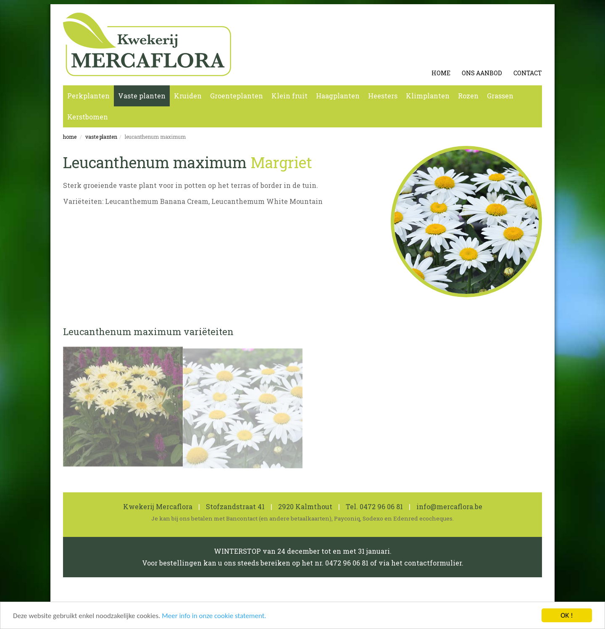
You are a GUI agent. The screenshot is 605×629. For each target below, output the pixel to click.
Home (440, 73)
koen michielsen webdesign (499, 598)
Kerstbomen (87, 116)
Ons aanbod (482, 73)
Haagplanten (338, 95)
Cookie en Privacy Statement (162, 598)
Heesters (382, 95)
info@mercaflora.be (449, 506)
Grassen (500, 95)
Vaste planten (142, 95)
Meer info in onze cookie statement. (214, 616)
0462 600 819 (253, 598)
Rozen (468, 95)
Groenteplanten (236, 95)
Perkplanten (88, 95)
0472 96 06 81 (381, 506)
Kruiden (188, 95)
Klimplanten (428, 95)
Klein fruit (289, 95)
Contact (527, 73)
